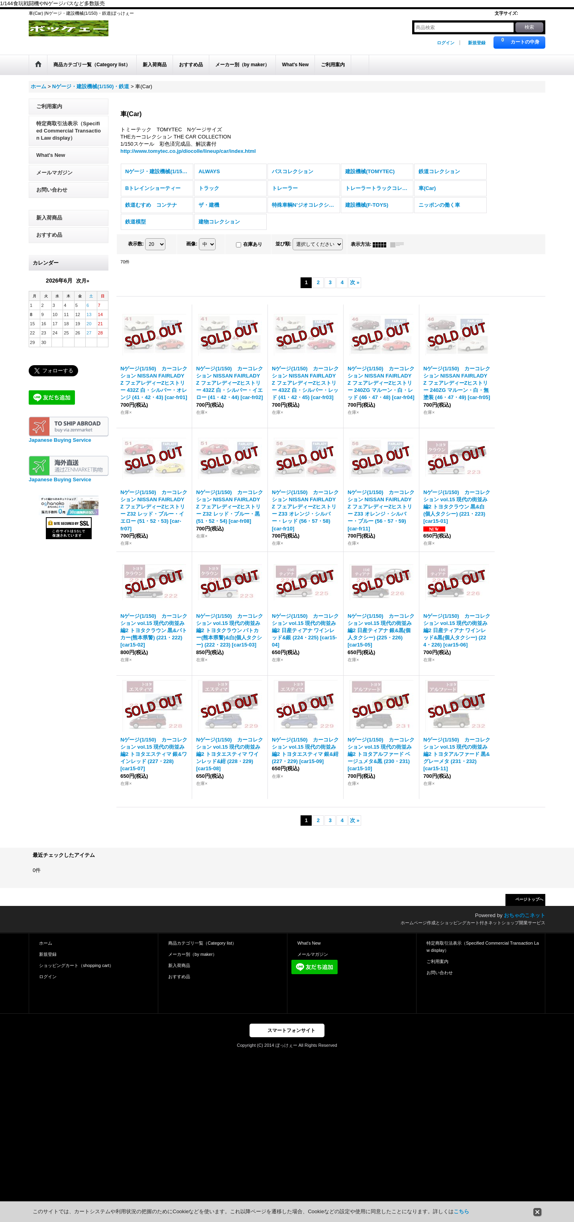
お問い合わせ (51, 196)
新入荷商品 (49, 224)
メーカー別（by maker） (192, 960)
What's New (50, 162)
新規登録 (477, 42)
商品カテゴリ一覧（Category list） (202, 949)
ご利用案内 (49, 113)
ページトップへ (529, 906)
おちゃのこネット (524, 922)
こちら (461, 1211)
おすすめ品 (49, 241)
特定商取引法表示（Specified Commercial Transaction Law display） (68, 137)
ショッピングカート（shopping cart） (76, 971)
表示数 (136, 250)
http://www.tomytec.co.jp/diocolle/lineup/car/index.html (188, 158)
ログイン (445, 42)
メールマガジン (54, 179)
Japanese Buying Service (60, 447)
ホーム (45, 949)
